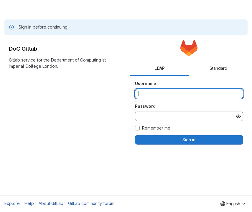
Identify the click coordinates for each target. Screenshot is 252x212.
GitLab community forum (91, 203)
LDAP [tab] (159, 68)
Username (145, 83)
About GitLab (51, 203)
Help (29, 203)
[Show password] (238, 116)
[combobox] (233, 203)
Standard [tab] (218, 68)
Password (145, 106)
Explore (12, 203)
